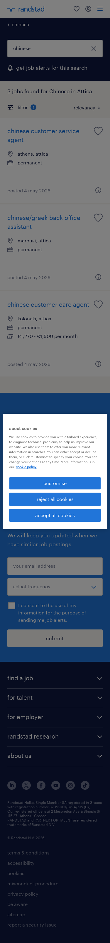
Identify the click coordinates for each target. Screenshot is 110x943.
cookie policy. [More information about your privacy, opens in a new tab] (26, 467)
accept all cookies (55, 515)
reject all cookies (55, 499)
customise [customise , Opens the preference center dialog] (55, 483)
